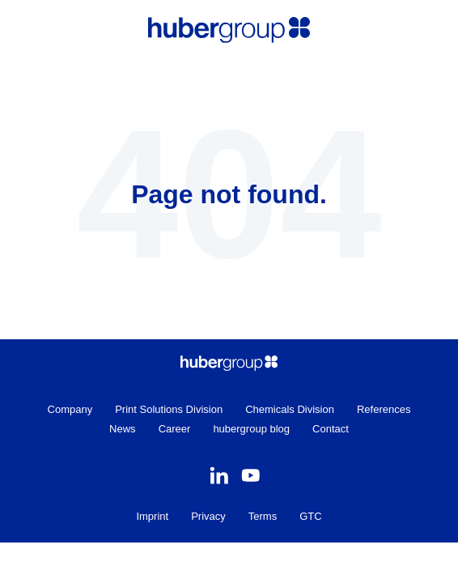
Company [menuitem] (70, 409)
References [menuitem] (383, 409)
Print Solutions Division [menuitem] (169, 409)
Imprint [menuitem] (152, 516)
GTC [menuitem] (310, 516)
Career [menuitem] (175, 429)
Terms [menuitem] (262, 516)
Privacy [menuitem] (208, 516)
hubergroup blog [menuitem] (251, 429)
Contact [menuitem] (330, 429)
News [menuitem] (122, 429)
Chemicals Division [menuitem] (289, 409)
